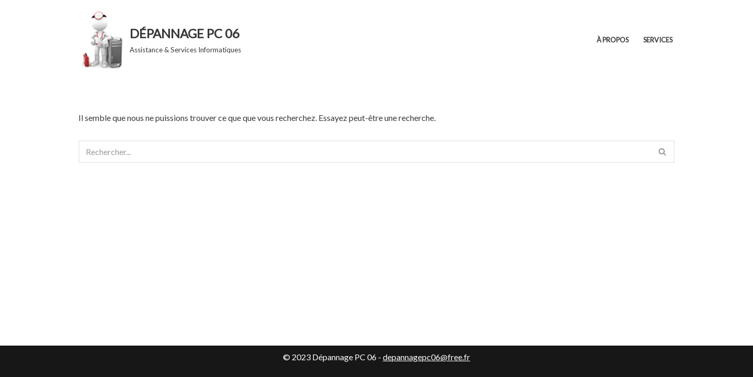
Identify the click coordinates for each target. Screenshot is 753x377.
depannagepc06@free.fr (426, 357)
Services (657, 40)
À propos (613, 40)
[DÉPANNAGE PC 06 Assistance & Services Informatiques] (159, 39)
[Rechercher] (364, 151)
